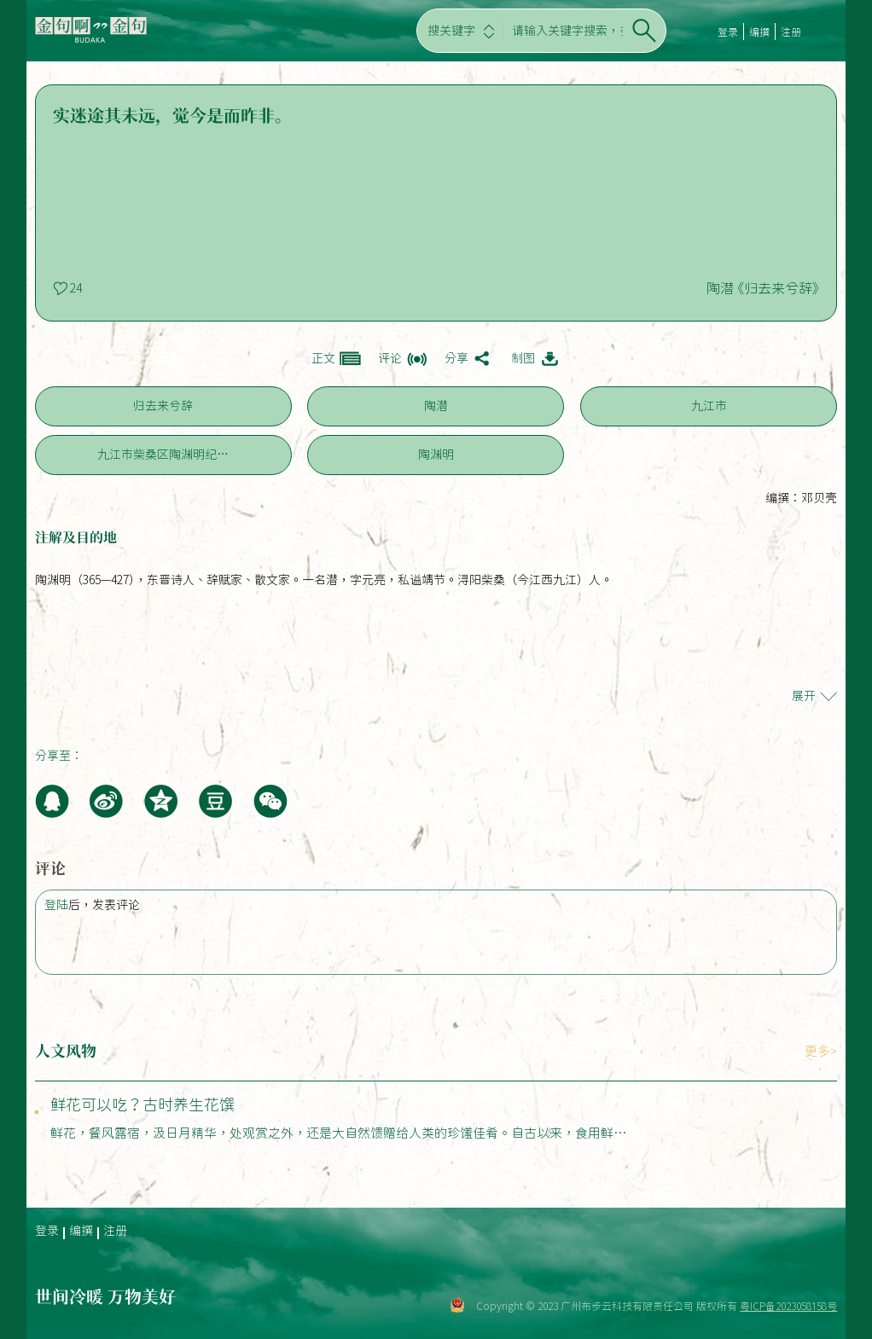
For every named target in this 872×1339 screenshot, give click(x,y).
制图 (523, 358)
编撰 (759, 31)
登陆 (56, 905)
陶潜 (436, 406)
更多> (821, 1051)
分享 (456, 358)
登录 (728, 31)
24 (76, 288)
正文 (323, 358)
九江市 (709, 406)
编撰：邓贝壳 (801, 498)
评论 (390, 358)
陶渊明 (436, 455)
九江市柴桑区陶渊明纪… (163, 455)
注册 (791, 31)
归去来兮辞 (163, 406)
